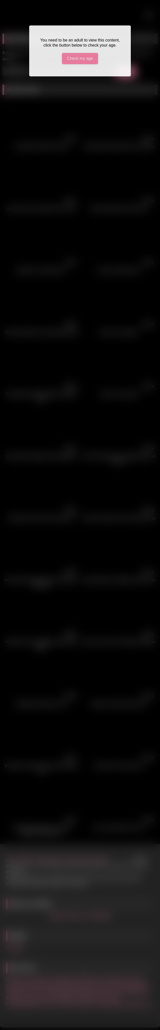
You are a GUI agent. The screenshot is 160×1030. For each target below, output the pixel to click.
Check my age (80, 58)
